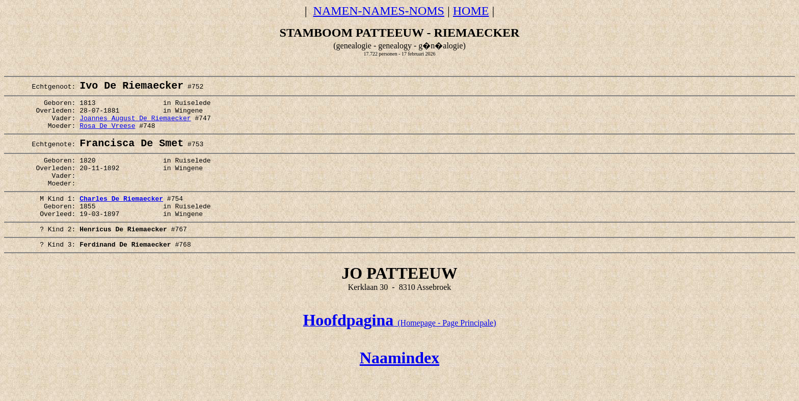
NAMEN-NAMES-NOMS (378, 10)
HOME (471, 10)
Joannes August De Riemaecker (135, 125)
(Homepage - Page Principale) (399, 349)
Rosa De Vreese (107, 135)
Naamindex (399, 385)
